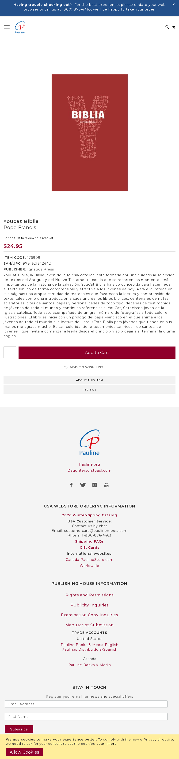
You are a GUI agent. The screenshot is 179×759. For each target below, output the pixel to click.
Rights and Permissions (89, 595)
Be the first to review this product (28, 238)
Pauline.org (89, 464)
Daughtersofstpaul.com (89, 470)
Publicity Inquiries (90, 605)
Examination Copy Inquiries (89, 615)
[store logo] (20, 27)
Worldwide (89, 566)
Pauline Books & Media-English (89, 645)
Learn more (107, 743)
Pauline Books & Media (89, 665)
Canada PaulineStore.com (90, 560)
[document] (90, 746)
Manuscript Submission (89, 625)
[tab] (89, 379)
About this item (89, 380)
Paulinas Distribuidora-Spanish (90, 649)
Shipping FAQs (89, 541)
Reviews (89, 389)
